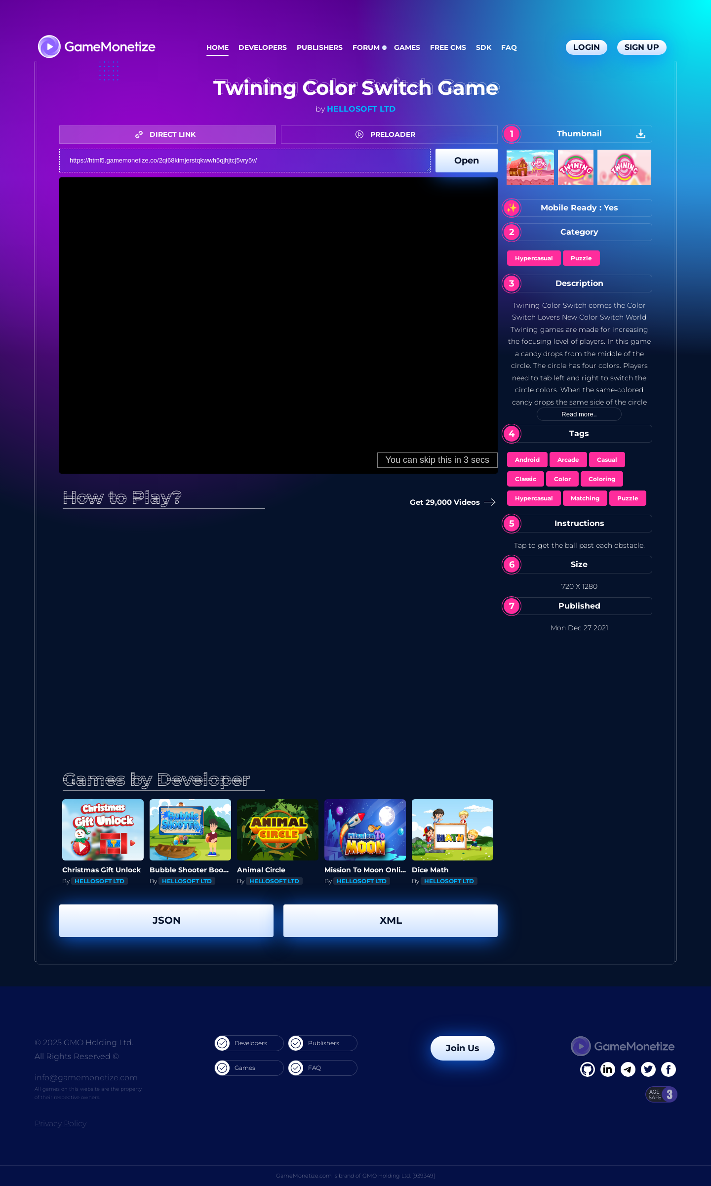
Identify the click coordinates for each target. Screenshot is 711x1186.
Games (407, 47)
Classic (525, 479)
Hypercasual (534, 258)
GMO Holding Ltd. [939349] (398, 1175)
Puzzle (581, 258)
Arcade (568, 459)
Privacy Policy (60, 1123)
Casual (607, 459)
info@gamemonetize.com (86, 1077)
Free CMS (448, 47)
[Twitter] (648, 1069)
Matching (585, 498)
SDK (483, 47)
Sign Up (642, 47)
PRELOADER (387, 134)
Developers (262, 47)
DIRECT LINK (168, 134)
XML (391, 920)
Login (586, 47)
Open (466, 160)
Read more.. (579, 414)
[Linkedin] (628, 1069)
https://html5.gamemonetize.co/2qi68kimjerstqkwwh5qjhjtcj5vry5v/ (245, 160)
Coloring (602, 479)
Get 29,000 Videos (450, 502)
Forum (366, 47)
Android (527, 459)
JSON (167, 920)
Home (217, 47)
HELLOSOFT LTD (361, 109)
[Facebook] (587, 1069)
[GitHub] (668, 1069)
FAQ (509, 47)
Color (562, 479)
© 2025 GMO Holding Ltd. (84, 1042)
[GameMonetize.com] (96, 48)
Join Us (462, 1048)
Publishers (320, 47)
